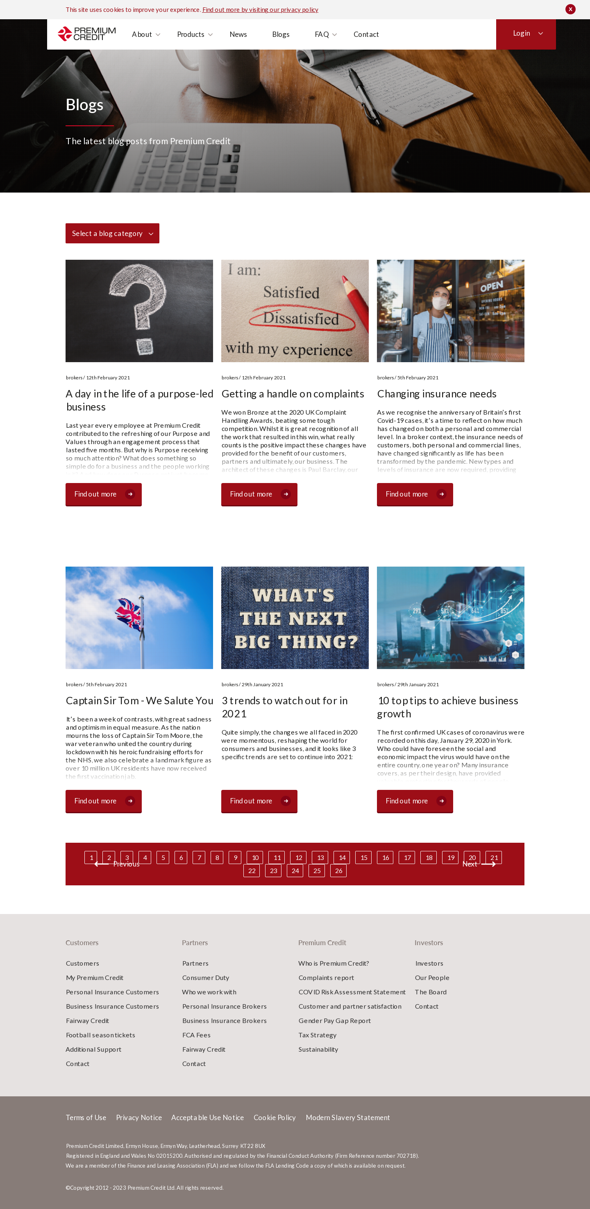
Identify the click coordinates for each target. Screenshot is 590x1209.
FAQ (319, 47)
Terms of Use (86, 1117)
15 (363, 857)
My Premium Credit (94, 977)
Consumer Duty (205, 977)
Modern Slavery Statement (347, 1117)
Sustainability (318, 1049)
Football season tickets (100, 1035)
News (236, 47)
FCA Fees (196, 1035)
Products (188, 47)
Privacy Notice (138, 1117)
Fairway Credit (87, 1020)
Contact (364, 47)
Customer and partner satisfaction (349, 1006)
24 (295, 870)
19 (450, 857)
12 (298, 857)
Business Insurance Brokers (224, 1020)
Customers (79, 23)
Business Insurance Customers (112, 1006)
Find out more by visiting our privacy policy (260, 8)
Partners (116, 25)
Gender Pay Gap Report (334, 1020)
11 (276, 857)
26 (338, 870)
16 (385, 857)
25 (316, 870)
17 (407, 857)
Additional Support (93, 1049)
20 (472, 857)
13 (320, 857)
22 (251, 870)
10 (255, 857)
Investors (152, 25)
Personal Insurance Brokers (224, 1006)
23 (273, 870)
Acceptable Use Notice (207, 1117)
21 (493, 857)
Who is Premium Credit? (333, 963)
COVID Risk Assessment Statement (352, 992)
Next (469, 864)
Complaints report (326, 977)
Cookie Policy (274, 1117)
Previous (126, 864)
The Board (431, 992)
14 (341, 857)
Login (508, 47)
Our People (432, 977)
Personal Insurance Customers (112, 992)
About (139, 47)
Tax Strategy (317, 1035)
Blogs (278, 47)
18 (428, 857)
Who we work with (209, 992)
